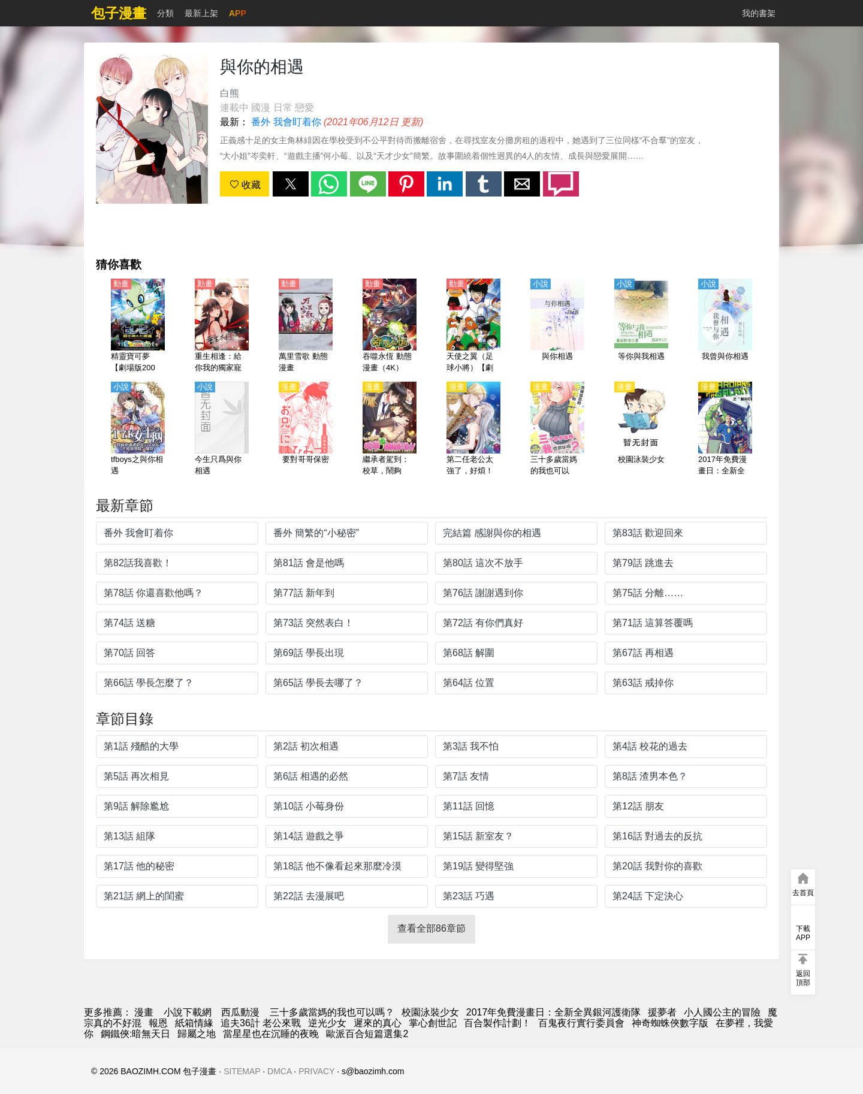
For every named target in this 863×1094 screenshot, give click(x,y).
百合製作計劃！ (497, 1023)
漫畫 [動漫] (143, 1012)
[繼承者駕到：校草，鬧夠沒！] (390, 430)
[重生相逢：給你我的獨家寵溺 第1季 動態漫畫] (222, 326)
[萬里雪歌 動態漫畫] (306, 326)
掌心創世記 (433, 1023)
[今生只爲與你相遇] (222, 430)
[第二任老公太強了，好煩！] (473, 430)
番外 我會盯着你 (286, 122)
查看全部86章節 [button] (431, 928)
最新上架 (201, 13)
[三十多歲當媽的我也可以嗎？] (557, 430)
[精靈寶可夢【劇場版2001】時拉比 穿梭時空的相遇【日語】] (138, 326)
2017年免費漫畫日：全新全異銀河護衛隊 (553, 1012)
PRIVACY (316, 1071)
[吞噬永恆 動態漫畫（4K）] (390, 326)
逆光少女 (327, 1023)
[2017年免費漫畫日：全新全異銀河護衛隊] (725, 430)
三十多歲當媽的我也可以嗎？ (332, 1012)
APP (237, 13)
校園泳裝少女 (430, 1012)
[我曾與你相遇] (725, 326)
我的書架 (759, 13)
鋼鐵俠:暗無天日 (135, 1034)
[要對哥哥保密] (306, 430)
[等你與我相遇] (641, 326)
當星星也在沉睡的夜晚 (271, 1034)
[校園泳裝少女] (641, 430)
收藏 (245, 185)
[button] (291, 184)
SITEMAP (242, 1071)
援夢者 (662, 1012)
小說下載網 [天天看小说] (188, 1012)
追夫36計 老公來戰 (261, 1023)
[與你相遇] (557, 326)
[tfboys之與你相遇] (138, 430)
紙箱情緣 (194, 1023)
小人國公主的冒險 (722, 1012)
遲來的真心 (378, 1023)
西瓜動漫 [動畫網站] (240, 1012)
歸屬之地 (196, 1034)
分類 (165, 13)
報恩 (158, 1023)
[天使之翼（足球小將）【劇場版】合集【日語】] (473, 326)
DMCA (279, 1071)
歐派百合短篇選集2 (367, 1034)
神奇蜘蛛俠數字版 (670, 1023)
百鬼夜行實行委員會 (581, 1023)
